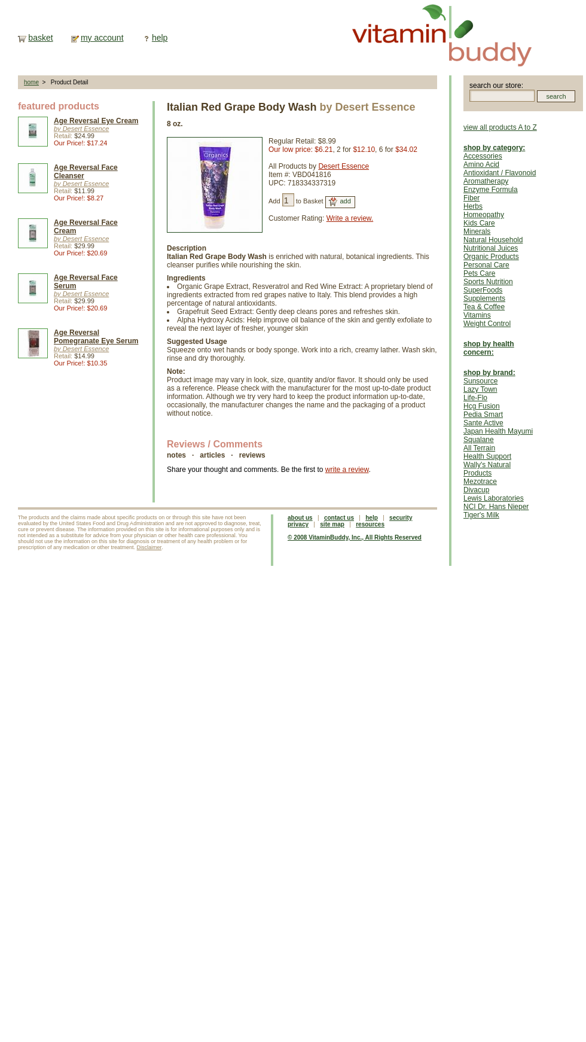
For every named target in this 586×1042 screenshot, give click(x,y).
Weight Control (487, 323)
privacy (298, 524)
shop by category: (494, 148)
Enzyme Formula (490, 189)
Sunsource (480, 381)
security (400, 517)
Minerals (476, 231)
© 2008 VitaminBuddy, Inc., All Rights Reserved (355, 537)
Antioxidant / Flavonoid (499, 173)
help (159, 37)
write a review (347, 469)
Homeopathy (483, 215)
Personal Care (486, 265)
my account (102, 37)
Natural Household (493, 240)
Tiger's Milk (481, 515)
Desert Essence (343, 166)
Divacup (476, 490)
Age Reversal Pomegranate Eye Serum (96, 336)
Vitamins (477, 315)
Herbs (473, 206)
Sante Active (483, 423)
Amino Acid (481, 164)
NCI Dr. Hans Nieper (496, 506)
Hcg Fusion (481, 406)
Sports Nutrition (488, 282)
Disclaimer (149, 547)
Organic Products (491, 256)
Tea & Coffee (484, 307)
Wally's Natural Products (487, 469)
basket (40, 37)
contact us (339, 517)
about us (300, 517)
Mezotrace (480, 481)
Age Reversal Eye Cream (96, 121)
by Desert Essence (81, 128)
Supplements (484, 298)
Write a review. (349, 218)
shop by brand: (489, 372)
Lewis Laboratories (493, 498)
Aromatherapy (485, 181)
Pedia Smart (483, 414)
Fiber (471, 198)
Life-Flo (475, 398)
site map (332, 524)
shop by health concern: (488, 348)
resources (370, 524)
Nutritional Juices (490, 248)
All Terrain (479, 448)
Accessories (482, 156)
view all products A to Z (500, 127)
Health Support (487, 456)
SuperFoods (482, 290)
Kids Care (479, 223)
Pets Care (479, 273)
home (31, 82)
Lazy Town (480, 389)
